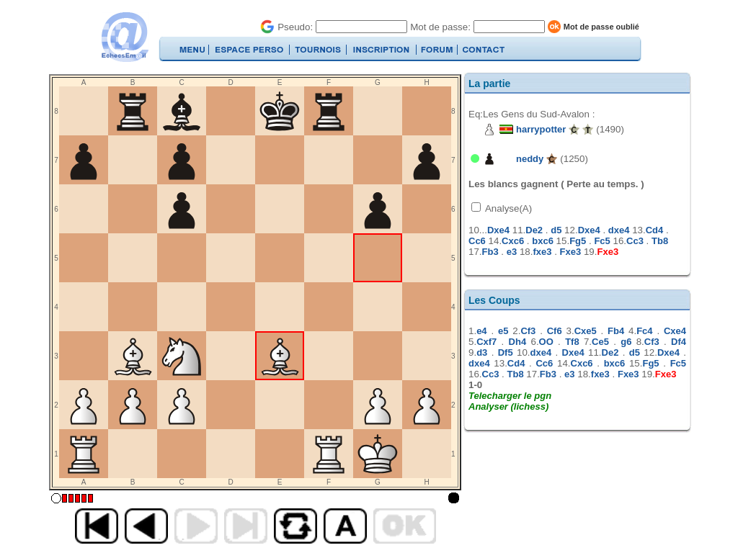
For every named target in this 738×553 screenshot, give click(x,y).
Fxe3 (571, 251)
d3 (481, 352)
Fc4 (644, 330)
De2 (534, 230)
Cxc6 (513, 240)
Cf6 (554, 330)
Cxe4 (675, 330)
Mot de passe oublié (601, 26)
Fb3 (490, 251)
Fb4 (616, 330)
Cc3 (635, 240)
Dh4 (518, 341)
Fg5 (577, 240)
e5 (503, 330)
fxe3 (542, 251)
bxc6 (543, 240)
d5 (556, 230)
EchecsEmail (124, 37)
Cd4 (655, 230)
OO (546, 341)
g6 (626, 341)
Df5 (505, 352)
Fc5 (602, 240)
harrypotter (541, 129)
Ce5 (600, 341)
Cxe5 (585, 330)
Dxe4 (498, 230)
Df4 (678, 341)
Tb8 (660, 240)
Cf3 (527, 330)
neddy (529, 158)
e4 (481, 330)
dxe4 (619, 230)
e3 (512, 251)
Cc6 (477, 240)
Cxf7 (486, 341)
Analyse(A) (507, 208)
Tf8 (572, 341)
